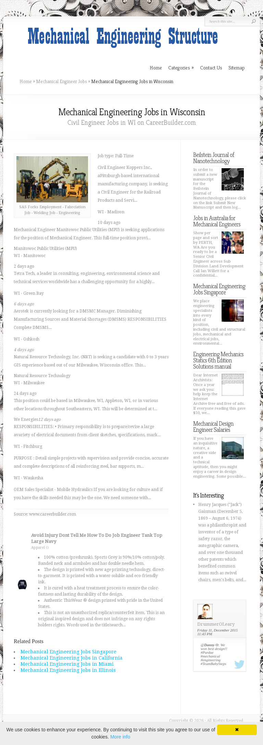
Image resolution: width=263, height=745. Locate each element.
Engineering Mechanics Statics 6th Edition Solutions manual (218, 360)
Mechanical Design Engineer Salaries (213, 427)
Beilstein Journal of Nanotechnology (213, 158)
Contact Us (211, 67)
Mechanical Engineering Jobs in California (72, 658)
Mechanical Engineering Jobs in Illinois (68, 670)
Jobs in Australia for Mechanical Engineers (216, 221)
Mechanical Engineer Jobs (61, 81)
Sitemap (236, 67)
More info (120, 737)
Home (26, 81)
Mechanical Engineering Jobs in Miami (67, 664)
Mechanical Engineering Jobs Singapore (68, 651)
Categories (181, 67)
